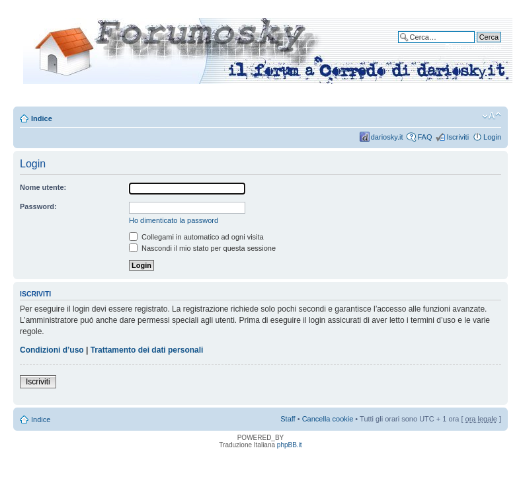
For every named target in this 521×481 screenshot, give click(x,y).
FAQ (424, 137)
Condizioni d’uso (52, 350)
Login (492, 137)
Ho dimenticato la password (173, 220)
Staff (287, 419)
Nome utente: (43, 187)
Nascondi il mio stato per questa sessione (202, 248)
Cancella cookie (328, 419)
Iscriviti (457, 137)
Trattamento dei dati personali (147, 350)
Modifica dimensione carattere (491, 116)
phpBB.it (289, 445)
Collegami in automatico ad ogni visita (196, 237)
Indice (41, 118)
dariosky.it (387, 137)
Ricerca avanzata (473, 47)
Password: (38, 206)
